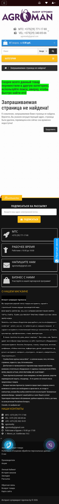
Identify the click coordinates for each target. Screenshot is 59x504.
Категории (29, 58)
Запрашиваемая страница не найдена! (28, 68)
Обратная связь (8, 485)
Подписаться (29, 219)
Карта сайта (7, 491)
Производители (8, 460)
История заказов (9, 472)
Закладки (6, 476)
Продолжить (50, 129)
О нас (4, 454)
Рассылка (6, 479)
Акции (4, 463)
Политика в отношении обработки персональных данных (26, 451)
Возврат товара (8, 488)
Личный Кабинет (9, 469)
